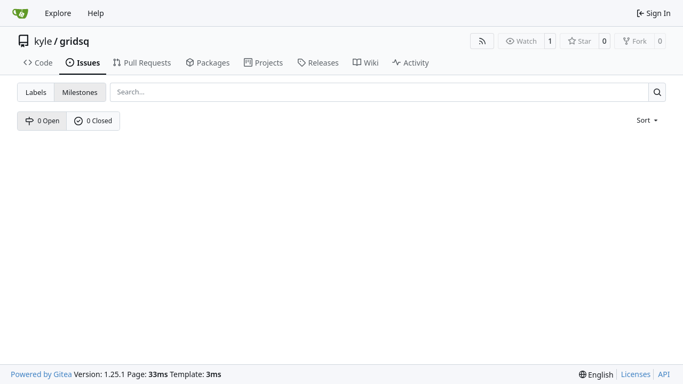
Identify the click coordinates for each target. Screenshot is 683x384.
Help (96, 13)
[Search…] (657, 92)
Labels (36, 92)
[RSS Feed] (482, 41)
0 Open (42, 120)
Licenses (636, 374)
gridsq (75, 41)
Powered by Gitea (41, 374)
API (664, 374)
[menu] (648, 119)
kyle (43, 41)
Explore (58, 13)
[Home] (20, 13)
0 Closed (93, 120)
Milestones (80, 92)
